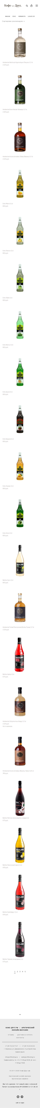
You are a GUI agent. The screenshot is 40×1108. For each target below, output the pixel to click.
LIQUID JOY (31, 16)
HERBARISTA (21, 16)
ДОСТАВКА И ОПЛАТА (25, 1035)
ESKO (14, 16)
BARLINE (7, 16)
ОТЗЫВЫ (11, 1035)
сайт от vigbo (20, 1102)
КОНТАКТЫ (20, 1037)
